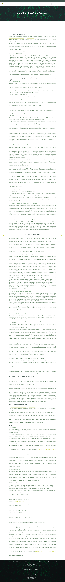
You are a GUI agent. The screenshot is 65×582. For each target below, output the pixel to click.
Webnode (31, 574)
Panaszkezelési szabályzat (22, 552)
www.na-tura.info (30, 38)
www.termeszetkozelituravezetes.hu (16, 38)
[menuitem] (27, 4)
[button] (55, 4)
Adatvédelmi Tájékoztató (26, 450)
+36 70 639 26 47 (60, 0)
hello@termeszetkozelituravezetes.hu (50, 0)
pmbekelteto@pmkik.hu (19, 501)
